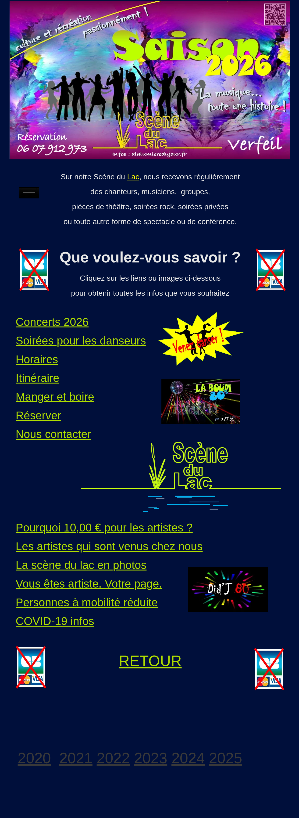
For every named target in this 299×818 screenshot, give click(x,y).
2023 (150, 758)
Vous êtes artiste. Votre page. (89, 584)
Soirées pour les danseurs (81, 340)
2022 (113, 758)
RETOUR (150, 661)
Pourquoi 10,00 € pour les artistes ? (104, 527)
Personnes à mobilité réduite (87, 602)
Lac (133, 176)
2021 (76, 758)
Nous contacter (53, 434)
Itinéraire (37, 378)
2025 (225, 758)
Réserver (38, 415)
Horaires (37, 359)
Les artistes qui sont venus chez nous (109, 546)
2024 (188, 758)
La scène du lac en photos (81, 565)
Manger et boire (55, 397)
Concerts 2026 (52, 322)
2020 (34, 758)
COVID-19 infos (55, 621)
